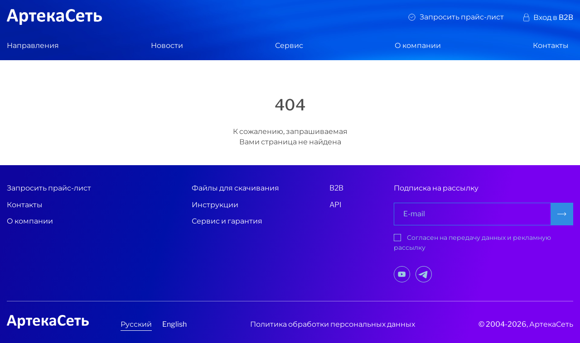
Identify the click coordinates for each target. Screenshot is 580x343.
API (335, 204)
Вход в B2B (553, 17)
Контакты (551, 45)
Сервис (289, 45)
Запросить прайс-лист (462, 17)
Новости (167, 45)
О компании (418, 45)
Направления (33, 45)
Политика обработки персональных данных (332, 324)
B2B (336, 188)
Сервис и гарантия (227, 221)
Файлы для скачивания (235, 188)
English (174, 324)
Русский (136, 324)
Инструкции (215, 204)
